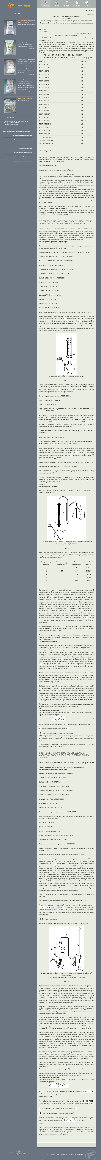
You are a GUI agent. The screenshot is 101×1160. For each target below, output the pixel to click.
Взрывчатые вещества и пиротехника (22, 161)
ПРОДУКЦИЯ (63, 1154)
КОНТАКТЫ (80, 1154)
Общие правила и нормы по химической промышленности (17, 131)
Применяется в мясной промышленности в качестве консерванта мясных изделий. (25, 103)
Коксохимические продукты (25, 144)
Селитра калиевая (22, 39)
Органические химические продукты (23, 139)
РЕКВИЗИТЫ (72, 1154)
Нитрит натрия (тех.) (23, 79)
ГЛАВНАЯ (46, 1154)
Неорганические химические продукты (22, 135)
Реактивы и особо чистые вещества (23, 152)
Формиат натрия (22, 59)
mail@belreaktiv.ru (13, 124)
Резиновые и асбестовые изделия (23, 156)
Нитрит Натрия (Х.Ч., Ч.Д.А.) (25, 98)
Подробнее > (32, 31)
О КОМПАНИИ (55, 1154)
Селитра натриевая (23, 20)
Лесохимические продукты (25, 148)
